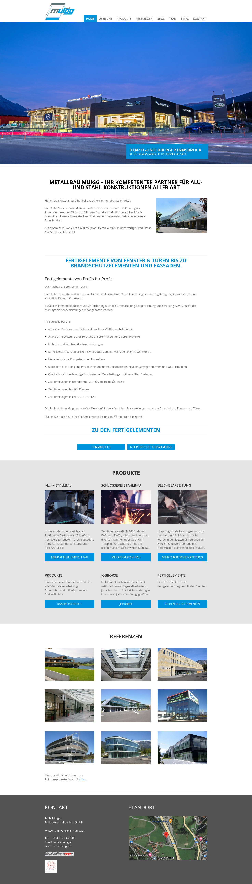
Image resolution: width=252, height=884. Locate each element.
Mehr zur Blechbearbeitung (182, 557)
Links (185, 19)
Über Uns (105, 19)
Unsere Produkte (69, 604)
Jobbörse (125, 604)
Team (172, 19)
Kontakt (199, 19)
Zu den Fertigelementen (126, 429)
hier (83, 779)
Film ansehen (101, 447)
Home (90, 19)
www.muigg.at (62, 846)
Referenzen (144, 19)
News (161, 19)
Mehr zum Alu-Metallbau (69, 557)
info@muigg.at (62, 842)
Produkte (124, 19)
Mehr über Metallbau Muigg (151, 447)
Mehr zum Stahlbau (126, 557)
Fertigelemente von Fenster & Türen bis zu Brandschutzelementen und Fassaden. (126, 263)
